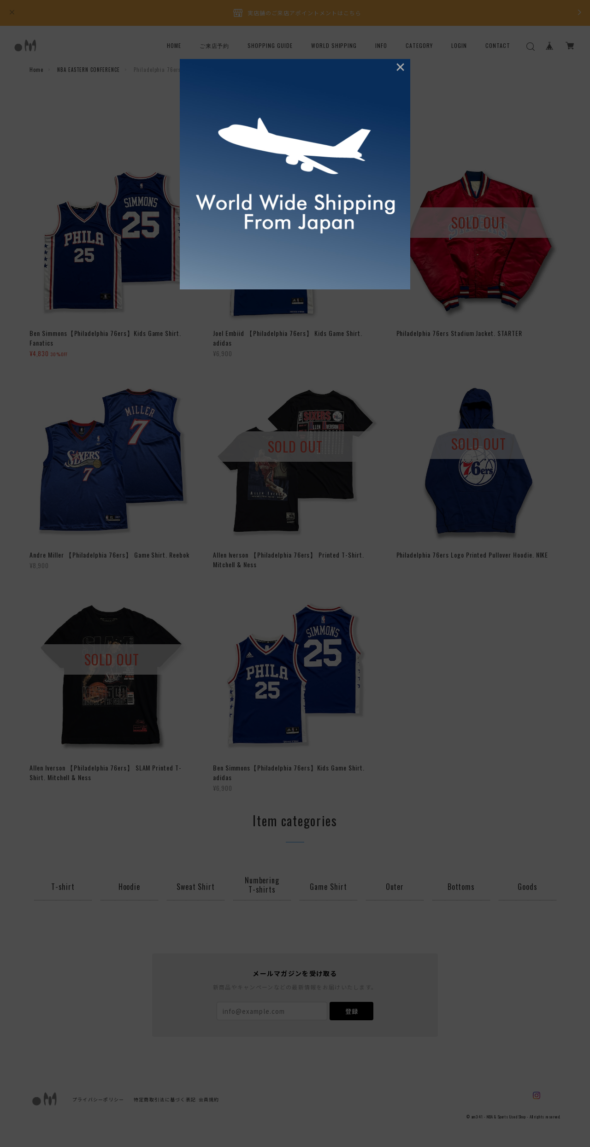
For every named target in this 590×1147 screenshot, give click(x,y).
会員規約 (209, 1099)
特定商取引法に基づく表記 (165, 1099)
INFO (381, 45)
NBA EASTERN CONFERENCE (88, 69)
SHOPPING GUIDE (270, 45)
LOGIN (459, 45)
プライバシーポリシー (98, 1099)
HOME (174, 45)
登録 (351, 1011)
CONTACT (498, 45)
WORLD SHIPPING (334, 45)
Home (36, 69)
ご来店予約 (215, 45)
